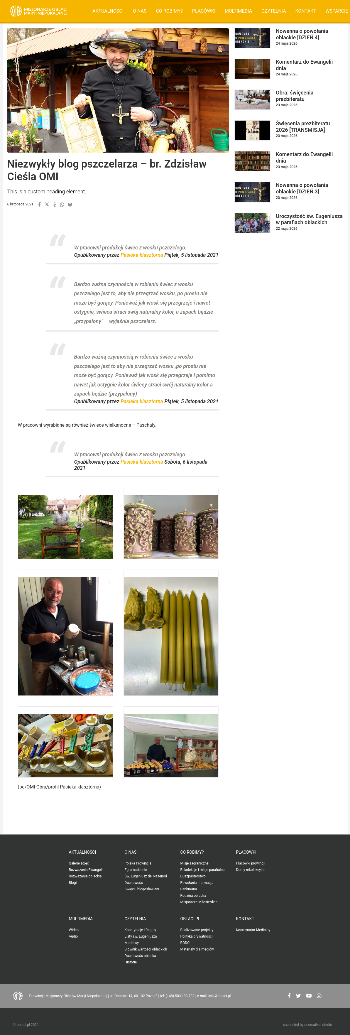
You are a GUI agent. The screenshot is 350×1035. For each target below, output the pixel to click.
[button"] (289, 996)
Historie (131, 962)
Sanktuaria (188, 889)
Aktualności (108, 11)
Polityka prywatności (196, 936)
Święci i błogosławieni (142, 889)
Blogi (73, 883)
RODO (185, 943)
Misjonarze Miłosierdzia (199, 902)
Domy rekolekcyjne (251, 870)
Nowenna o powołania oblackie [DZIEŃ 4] (302, 34)
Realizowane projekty (197, 930)
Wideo (74, 930)
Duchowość (134, 883)
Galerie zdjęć (79, 863)
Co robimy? (169, 11)
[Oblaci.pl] (38, 11)
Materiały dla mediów (197, 949)
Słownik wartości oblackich (146, 949)
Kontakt (305, 11)
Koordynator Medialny (253, 930)
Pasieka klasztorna (142, 255)
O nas (139, 11)
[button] (39, 204)
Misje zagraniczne (194, 863)
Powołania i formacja (197, 883)
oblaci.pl (190, 918)
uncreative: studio (318, 1025)
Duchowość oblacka (140, 956)
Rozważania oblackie (85, 876)
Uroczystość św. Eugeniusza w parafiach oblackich (309, 219)
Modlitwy (132, 943)
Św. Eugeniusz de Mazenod (146, 876)
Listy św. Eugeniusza (141, 936)
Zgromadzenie (136, 870)
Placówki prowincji (250, 863)
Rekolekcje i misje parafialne (202, 870)
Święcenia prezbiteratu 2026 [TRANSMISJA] (303, 126)
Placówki (203, 11)
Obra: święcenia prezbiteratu (294, 96)
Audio (73, 936)
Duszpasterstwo (193, 876)
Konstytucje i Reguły (140, 930)
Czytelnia (273, 11)
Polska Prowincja (138, 863)
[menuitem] (108, 11)
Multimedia (238, 11)
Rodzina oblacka (193, 896)
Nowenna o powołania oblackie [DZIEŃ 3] (302, 188)
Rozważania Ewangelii (86, 870)
